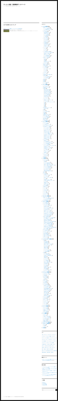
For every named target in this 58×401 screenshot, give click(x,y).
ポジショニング (46, 307)
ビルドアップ (45, 314)
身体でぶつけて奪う (47, 285)
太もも (44, 110)
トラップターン (46, 85)
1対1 (42, 334)
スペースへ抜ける (46, 111)
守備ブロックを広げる (46, 316)
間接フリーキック (46, 197)
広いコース (53, 347)
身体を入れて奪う (46, 291)
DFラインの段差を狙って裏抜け (48, 223)
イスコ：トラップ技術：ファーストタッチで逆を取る (13, 28)
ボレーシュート (46, 154)
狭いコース (43, 350)
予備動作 (45, 113)
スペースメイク (46, 237)
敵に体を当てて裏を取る (47, 220)
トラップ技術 (17, 29)
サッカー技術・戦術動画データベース (14, 4)
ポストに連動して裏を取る (47, 228)
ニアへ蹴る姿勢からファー (47, 141)
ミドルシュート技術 (46, 144)
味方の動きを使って (47, 32)
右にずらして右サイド (47, 137)
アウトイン (45, 334)
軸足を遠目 (48, 352)
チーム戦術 (44, 313)
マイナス (45, 181)
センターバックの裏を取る (47, 225)
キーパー (43, 337)
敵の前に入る (46, 206)
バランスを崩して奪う (47, 286)
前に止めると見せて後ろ (47, 91)
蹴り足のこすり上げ (50, 350)
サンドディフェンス (47, 249)
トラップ (54, 339)
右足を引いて (15, 30)
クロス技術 (45, 173)
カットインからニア (47, 127)
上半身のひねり (44, 344)
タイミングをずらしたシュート (48, 125)
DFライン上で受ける (46, 229)
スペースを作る (46, 82)
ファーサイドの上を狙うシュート (48, 142)
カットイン (45, 47)
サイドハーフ (51, 337)
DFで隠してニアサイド (47, 138)
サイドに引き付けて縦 (47, 56)
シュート (55, 337)
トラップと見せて (30, 30)
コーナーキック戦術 (46, 322)
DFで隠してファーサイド (47, 148)
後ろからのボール (46, 115)
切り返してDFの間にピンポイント (48, 180)
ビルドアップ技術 (46, 297)
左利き (43, 347)
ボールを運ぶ (45, 31)
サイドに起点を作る (47, 254)
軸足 (44, 106)
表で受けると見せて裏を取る (48, 222)
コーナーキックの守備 (46, 274)
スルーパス (43, 339)
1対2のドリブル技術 (46, 57)
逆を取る (20, 29)
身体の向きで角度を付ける (47, 170)
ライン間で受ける (46, 230)
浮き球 (44, 112)
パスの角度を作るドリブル (47, 29)
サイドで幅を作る (46, 202)
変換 (50, 345)
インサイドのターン (47, 46)
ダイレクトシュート (46, 122)
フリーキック (44, 342)
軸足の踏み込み (44, 352)
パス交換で (45, 36)
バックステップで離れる (47, 205)
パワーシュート (46, 151)
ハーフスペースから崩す (47, 317)
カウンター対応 (46, 280)
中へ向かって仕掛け (49, 344)
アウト (45, 48)
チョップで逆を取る (47, 94)
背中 (44, 103)
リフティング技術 (45, 323)
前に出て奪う (46, 241)
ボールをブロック (46, 287)
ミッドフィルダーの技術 (46, 239)
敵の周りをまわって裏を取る (48, 226)
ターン (47, 339)
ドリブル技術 (44, 26)
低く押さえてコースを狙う (47, 147)
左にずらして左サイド (47, 136)
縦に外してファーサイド (47, 130)
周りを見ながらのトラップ (47, 107)
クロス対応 (45, 298)
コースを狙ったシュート (47, 124)
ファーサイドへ (46, 175)
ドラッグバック (46, 78)
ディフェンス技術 (45, 272)
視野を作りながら (46, 33)
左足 (50, 347)
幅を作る (45, 256)
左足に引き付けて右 (47, 90)
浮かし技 (45, 324)
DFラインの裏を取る (46, 216)
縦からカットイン (46, 54)
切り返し (45, 75)
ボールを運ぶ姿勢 (46, 35)
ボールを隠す (46, 37)
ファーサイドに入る (47, 207)
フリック (45, 188)
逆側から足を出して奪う (47, 289)
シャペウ (45, 83)
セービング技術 (46, 308)
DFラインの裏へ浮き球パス (48, 164)
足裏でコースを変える (47, 53)
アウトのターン (46, 44)
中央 (10, 30)
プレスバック (46, 248)
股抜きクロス (46, 182)
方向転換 (45, 275)
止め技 (44, 325)
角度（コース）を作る (46, 27)
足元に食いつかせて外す (47, 93)
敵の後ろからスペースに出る (48, 213)
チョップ (45, 50)
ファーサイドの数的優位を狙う (48, 198)
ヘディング (45, 153)
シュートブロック (46, 304)
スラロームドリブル (46, 30)
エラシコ (45, 69)
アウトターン (54, 334)
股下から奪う (46, 292)
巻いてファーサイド (47, 150)
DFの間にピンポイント (47, 179)
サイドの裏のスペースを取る (48, 218)
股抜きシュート (46, 140)
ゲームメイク (46, 258)
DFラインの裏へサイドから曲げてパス (49, 165)
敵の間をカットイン (47, 61)
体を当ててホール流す (47, 92)
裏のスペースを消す (46, 299)
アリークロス (46, 176)
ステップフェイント (47, 68)
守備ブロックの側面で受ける (48, 255)
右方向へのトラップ (24, 30)
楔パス (44, 172)
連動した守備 (46, 247)
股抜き (45, 59)
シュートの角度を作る (47, 28)
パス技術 (44, 158)
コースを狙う (46, 149)
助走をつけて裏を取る (47, 219)
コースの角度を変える (47, 55)
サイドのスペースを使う (47, 318)
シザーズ (45, 70)
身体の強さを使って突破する (47, 74)
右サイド (43, 345)
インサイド (45, 49)
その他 (43, 327)
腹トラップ (45, 119)
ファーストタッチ (35, 30)
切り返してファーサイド (47, 174)
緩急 (44, 81)
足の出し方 (45, 294)
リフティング (45, 326)
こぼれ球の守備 (46, 251)
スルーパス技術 (46, 160)
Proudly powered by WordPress (19, 396)
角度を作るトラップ (46, 87)
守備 (44, 240)
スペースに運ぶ (46, 34)
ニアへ (45, 178)
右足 (48, 345)
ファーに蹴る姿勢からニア (47, 143)
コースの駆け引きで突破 (47, 51)
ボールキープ (45, 72)
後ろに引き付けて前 (12, 29)
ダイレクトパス (46, 187)
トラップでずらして (47, 129)
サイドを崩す (46, 265)
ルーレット (45, 58)
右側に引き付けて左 (47, 96)
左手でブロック (47, 347)
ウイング (53, 336)
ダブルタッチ (46, 62)
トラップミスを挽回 (46, 117)
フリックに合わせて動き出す (48, 214)
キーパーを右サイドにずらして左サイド (49, 145)
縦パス (44, 171)
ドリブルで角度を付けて (47, 163)
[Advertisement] (29, 16)
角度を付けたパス (46, 186)
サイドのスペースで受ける (47, 231)
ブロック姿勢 (46, 39)
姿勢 (44, 161)
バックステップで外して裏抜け (48, 224)
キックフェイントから (47, 162)
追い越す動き (46, 263)
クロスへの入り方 (46, 204)
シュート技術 (44, 121)
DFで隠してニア (46, 146)
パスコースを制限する (47, 250)
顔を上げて (45, 108)
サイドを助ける (46, 253)
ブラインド (48, 342)
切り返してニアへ (46, 183)
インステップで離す (48, 336)
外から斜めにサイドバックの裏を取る (49, 217)
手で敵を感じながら (46, 120)
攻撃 (44, 252)
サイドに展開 (45, 185)
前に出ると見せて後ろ (47, 215)
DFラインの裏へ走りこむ (47, 262)
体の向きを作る (20, 30)
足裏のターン (46, 45)
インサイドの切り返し (47, 76)
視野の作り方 (46, 257)
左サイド (53, 345)
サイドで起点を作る (46, 203)
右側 (46, 345)
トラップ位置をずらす (46, 116)
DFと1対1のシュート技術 (47, 126)
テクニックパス (46, 189)
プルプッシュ (46, 71)
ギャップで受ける (46, 261)
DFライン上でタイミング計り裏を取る (49, 221)
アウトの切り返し (46, 77)
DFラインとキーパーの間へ (48, 177)
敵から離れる (45, 118)
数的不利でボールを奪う (47, 295)
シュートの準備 (46, 123)
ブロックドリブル (46, 38)
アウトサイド (46, 97)
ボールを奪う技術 (46, 284)
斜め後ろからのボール (46, 114)
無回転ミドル (46, 152)
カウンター (45, 315)
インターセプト (46, 283)
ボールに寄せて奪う (47, 293)
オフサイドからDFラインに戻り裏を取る (49, 227)
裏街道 (44, 80)
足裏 (44, 60)
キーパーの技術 (45, 306)
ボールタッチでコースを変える (48, 52)
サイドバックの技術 (46, 296)
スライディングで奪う (47, 290)
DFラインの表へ (46, 184)
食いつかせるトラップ (46, 86)
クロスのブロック (46, 273)
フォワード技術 (45, 201)
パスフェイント (46, 159)
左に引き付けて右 (46, 95)
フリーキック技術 (45, 196)
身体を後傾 (55, 350)
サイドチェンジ (46, 194)
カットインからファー (47, 128)
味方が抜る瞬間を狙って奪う (48, 288)
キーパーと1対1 (46, 139)
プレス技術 (45, 281)
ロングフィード (46, 259)
